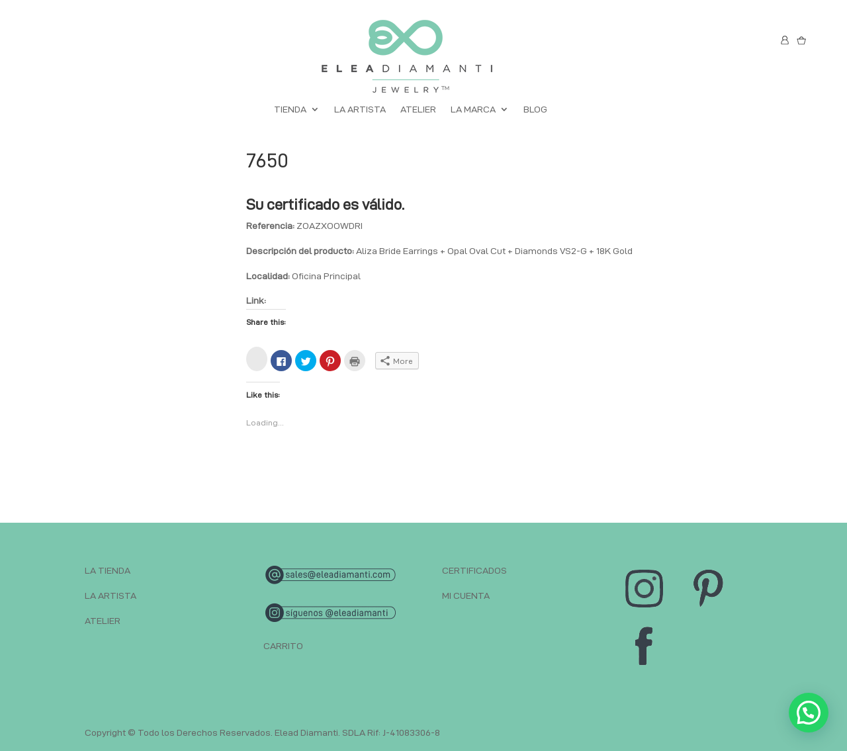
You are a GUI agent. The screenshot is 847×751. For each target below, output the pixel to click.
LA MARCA (473, 109)
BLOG (535, 109)
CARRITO (283, 646)
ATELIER (418, 109)
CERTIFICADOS (474, 570)
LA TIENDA (107, 570)
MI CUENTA (466, 595)
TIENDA (290, 109)
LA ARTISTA (360, 109)
